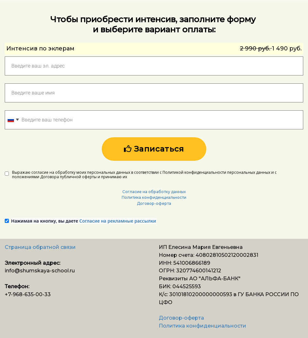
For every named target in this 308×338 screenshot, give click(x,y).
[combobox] (13, 120)
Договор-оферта (154, 203)
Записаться (154, 148)
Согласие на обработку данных (154, 191)
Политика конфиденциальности (154, 197)
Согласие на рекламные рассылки (117, 221)
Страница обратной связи (40, 247)
